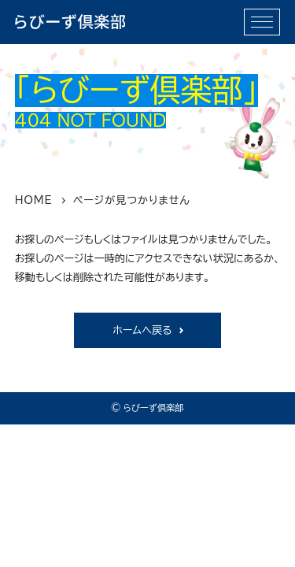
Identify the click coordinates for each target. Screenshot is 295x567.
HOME (34, 200)
